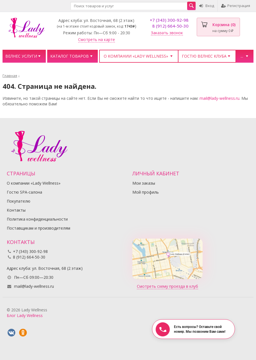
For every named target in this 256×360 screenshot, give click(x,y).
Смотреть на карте (96, 39)
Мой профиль (145, 192)
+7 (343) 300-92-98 (169, 20)
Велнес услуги (21, 56)
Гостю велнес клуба (204, 56)
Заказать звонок (167, 32)
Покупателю (18, 201)
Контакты (16, 210)
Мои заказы (143, 183)
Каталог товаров (69, 56)
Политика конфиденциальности (37, 219)
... (242, 56)
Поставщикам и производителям (38, 228)
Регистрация (235, 5)
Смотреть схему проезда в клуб (167, 286)
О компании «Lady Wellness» (136, 56)
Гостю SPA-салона (24, 192)
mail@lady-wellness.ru (219, 98)
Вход (206, 5)
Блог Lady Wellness (25, 315)
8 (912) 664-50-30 (170, 26)
